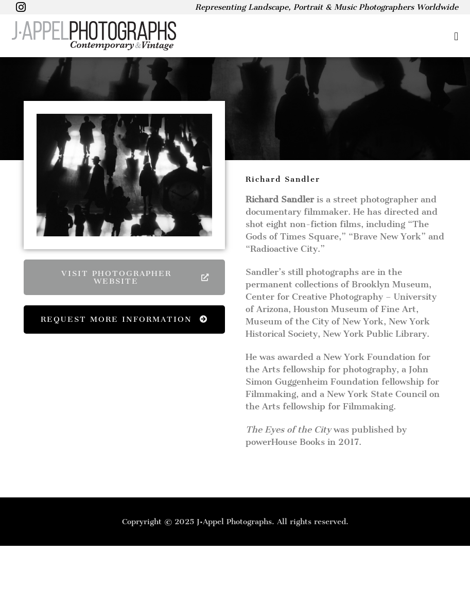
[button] (327, 36)
